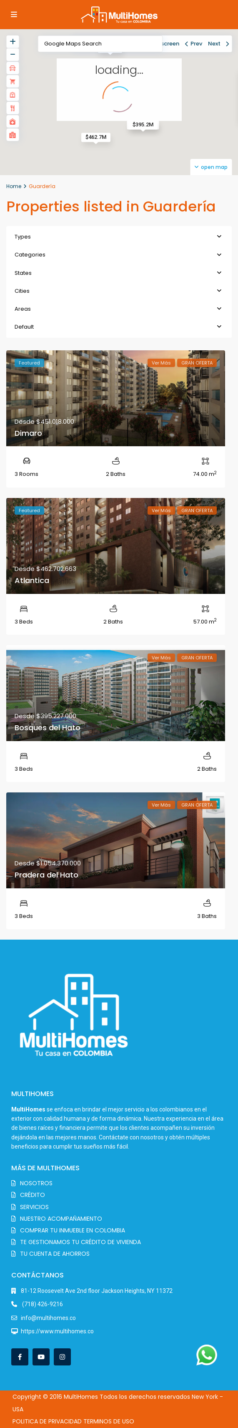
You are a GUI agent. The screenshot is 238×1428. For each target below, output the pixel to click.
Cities (22, 291)
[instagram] (62, 1356)
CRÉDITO (32, 1195)
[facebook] (19, 1356)
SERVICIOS (34, 1207)
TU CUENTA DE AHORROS (55, 1254)
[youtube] (41, 1356)
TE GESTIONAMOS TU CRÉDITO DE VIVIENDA (80, 1242)
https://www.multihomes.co (57, 1331)
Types (23, 237)
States (23, 273)
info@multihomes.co (48, 1318)
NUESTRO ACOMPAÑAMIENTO (61, 1218)
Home (13, 186)
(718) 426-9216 (42, 1304)
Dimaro (28, 433)
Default (24, 327)
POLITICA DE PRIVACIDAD (47, 1421)
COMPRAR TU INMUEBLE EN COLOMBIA (72, 1230)
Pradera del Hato (46, 875)
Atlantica (32, 580)
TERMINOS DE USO (108, 1421)
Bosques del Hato (47, 727)
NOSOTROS (36, 1183)
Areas (23, 309)
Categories (30, 255)
